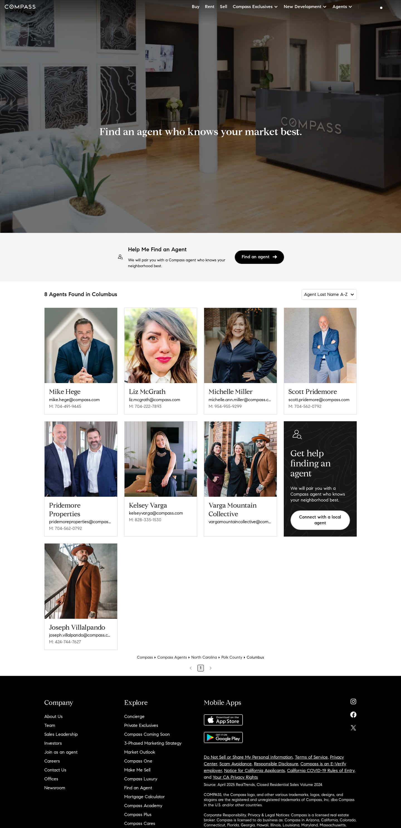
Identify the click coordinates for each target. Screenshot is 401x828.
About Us (53, 716)
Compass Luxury (140, 778)
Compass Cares (139, 823)
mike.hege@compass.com (74, 399)
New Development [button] (305, 6)
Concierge (134, 716)
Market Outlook (139, 752)
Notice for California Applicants (254, 770)
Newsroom (54, 787)
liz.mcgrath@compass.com (154, 399)
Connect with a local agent (320, 519)
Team (49, 725)
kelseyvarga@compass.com (156, 513)
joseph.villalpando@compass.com (81, 635)
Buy (195, 6)
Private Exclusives (141, 725)
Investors (53, 743)
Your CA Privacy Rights (235, 777)
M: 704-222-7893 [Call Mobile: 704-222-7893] (145, 406)
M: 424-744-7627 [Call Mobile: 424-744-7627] (65, 641)
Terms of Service (311, 757)
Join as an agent (60, 752)
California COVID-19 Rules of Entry (320, 770)
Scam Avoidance (235, 763)
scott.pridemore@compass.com (318, 399)
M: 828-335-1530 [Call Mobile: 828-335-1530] (145, 519)
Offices (51, 778)
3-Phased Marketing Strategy (153, 743)
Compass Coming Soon (147, 734)
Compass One (138, 761)
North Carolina (204, 657)
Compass (145, 657)
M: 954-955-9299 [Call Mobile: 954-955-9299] (225, 406)
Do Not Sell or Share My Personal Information (248, 757)
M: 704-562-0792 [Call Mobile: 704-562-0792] (304, 406)
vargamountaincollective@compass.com (240, 521)
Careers (52, 761)
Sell (223, 6)
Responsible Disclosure (276, 763)
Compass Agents (172, 657)
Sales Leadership (61, 734)
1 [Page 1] (200, 668)
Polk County (231, 657)
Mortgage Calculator (144, 796)
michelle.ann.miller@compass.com (240, 399)
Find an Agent (138, 787)
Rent (209, 6)
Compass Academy (143, 805)
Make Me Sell (137, 770)
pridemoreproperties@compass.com (81, 521)
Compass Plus (137, 814)
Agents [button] (342, 6)
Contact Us (55, 770)
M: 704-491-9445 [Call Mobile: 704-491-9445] (65, 406)
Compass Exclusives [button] (255, 6)
